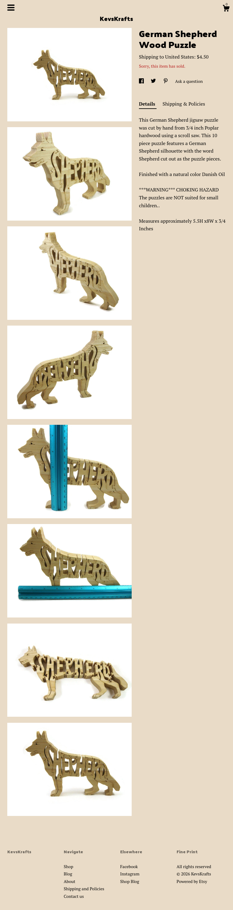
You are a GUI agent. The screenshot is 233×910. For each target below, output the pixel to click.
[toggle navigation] (11, 8)
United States (179, 56)
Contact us (74, 896)
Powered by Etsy (192, 881)
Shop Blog (129, 881)
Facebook (129, 866)
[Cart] (226, 9)
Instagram (129, 874)
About (69, 881)
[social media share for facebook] (142, 81)
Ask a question (189, 81)
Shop (68, 866)
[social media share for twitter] (154, 81)
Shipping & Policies (184, 103)
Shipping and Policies (84, 888)
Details (148, 103)
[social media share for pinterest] (166, 81)
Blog (68, 874)
